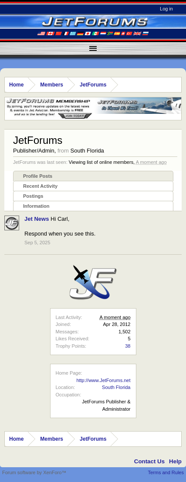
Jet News (36, 219)
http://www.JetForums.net (103, 380)
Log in (166, 8)
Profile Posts (37, 176)
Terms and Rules (166, 472)
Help (175, 461)
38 (127, 346)
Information (36, 206)
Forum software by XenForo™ (34, 472)
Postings (33, 196)
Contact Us (149, 461)
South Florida (116, 387)
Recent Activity (40, 186)
